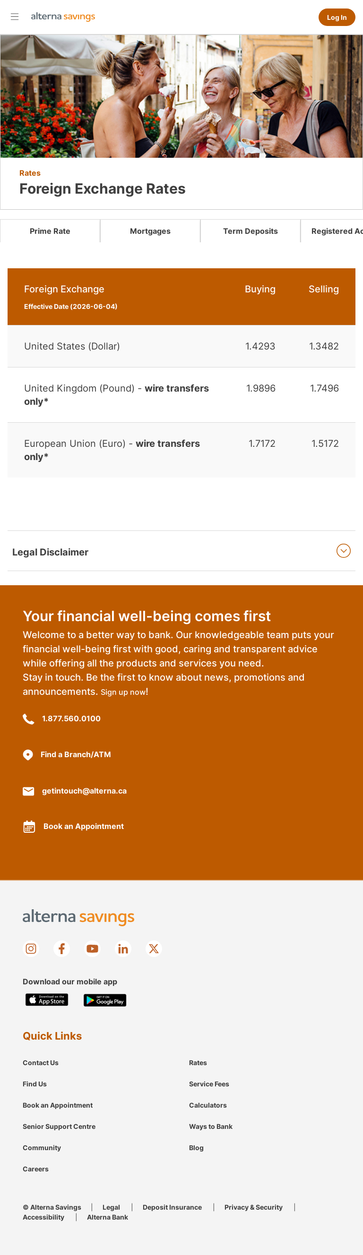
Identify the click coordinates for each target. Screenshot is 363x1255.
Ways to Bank (211, 1126)
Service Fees (209, 1084)
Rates (198, 1063)
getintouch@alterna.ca (75, 791)
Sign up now (123, 692)
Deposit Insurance (172, 1207)
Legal (111, 1207)
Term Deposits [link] (250, 231)
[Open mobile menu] (15, 16)
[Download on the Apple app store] (47, 1000)
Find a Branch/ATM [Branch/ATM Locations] (67, 755)
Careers (36, 1169)
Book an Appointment (58, 1105)
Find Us (35, 1084)
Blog (196, 1148)
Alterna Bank (107, 1217)
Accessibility (43, 1217)
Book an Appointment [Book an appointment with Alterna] (73, 826)
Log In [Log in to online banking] (337, 17)
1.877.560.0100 (62, 719)
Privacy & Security (254, 1207)
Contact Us (41, 1063)
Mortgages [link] (150, 231)
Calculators (208, 1105)
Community (42, 1148)
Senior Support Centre (59, 1126)
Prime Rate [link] (50, 231)
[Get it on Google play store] (105, 1000)
